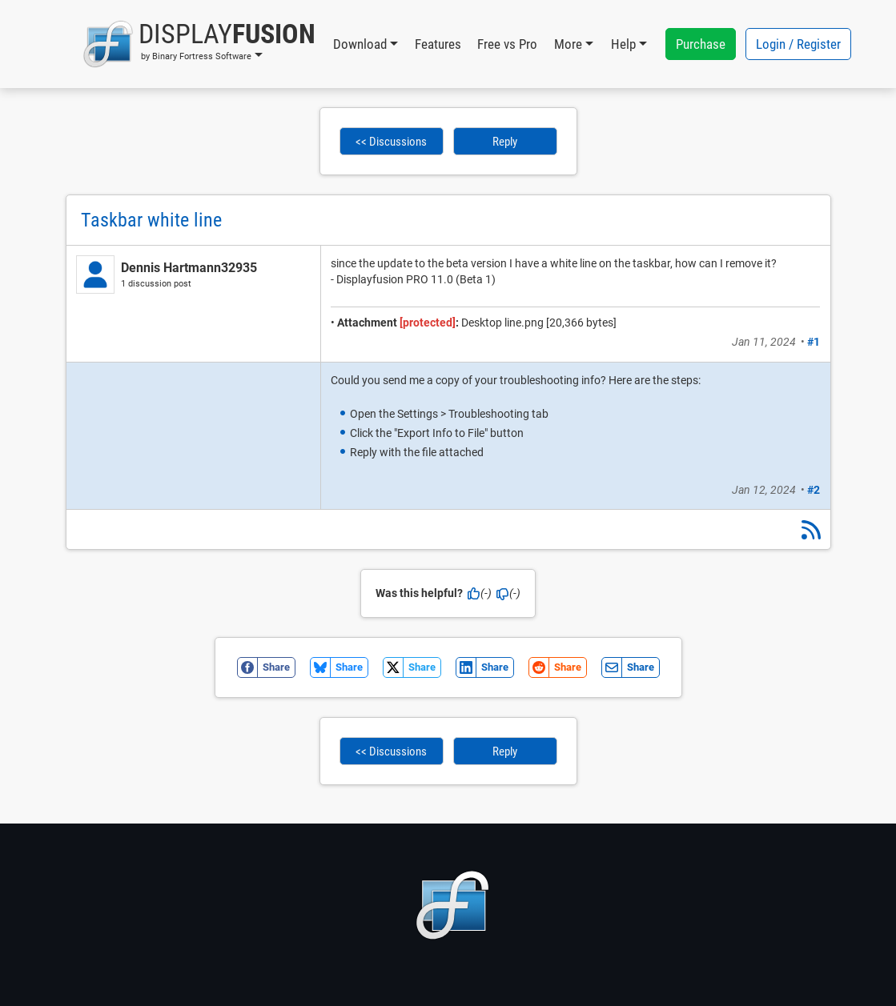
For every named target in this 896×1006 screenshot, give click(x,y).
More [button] (568, 44)
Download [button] (360, 44)
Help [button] (623, 44)
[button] (199, 44)
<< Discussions (391, 141)
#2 (813, 489)
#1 (813, 341)
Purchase (700, 44)
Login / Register (798, 44)
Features (438, 44)
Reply (504, 141)
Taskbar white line (151, 220)
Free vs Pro (507, 44)
